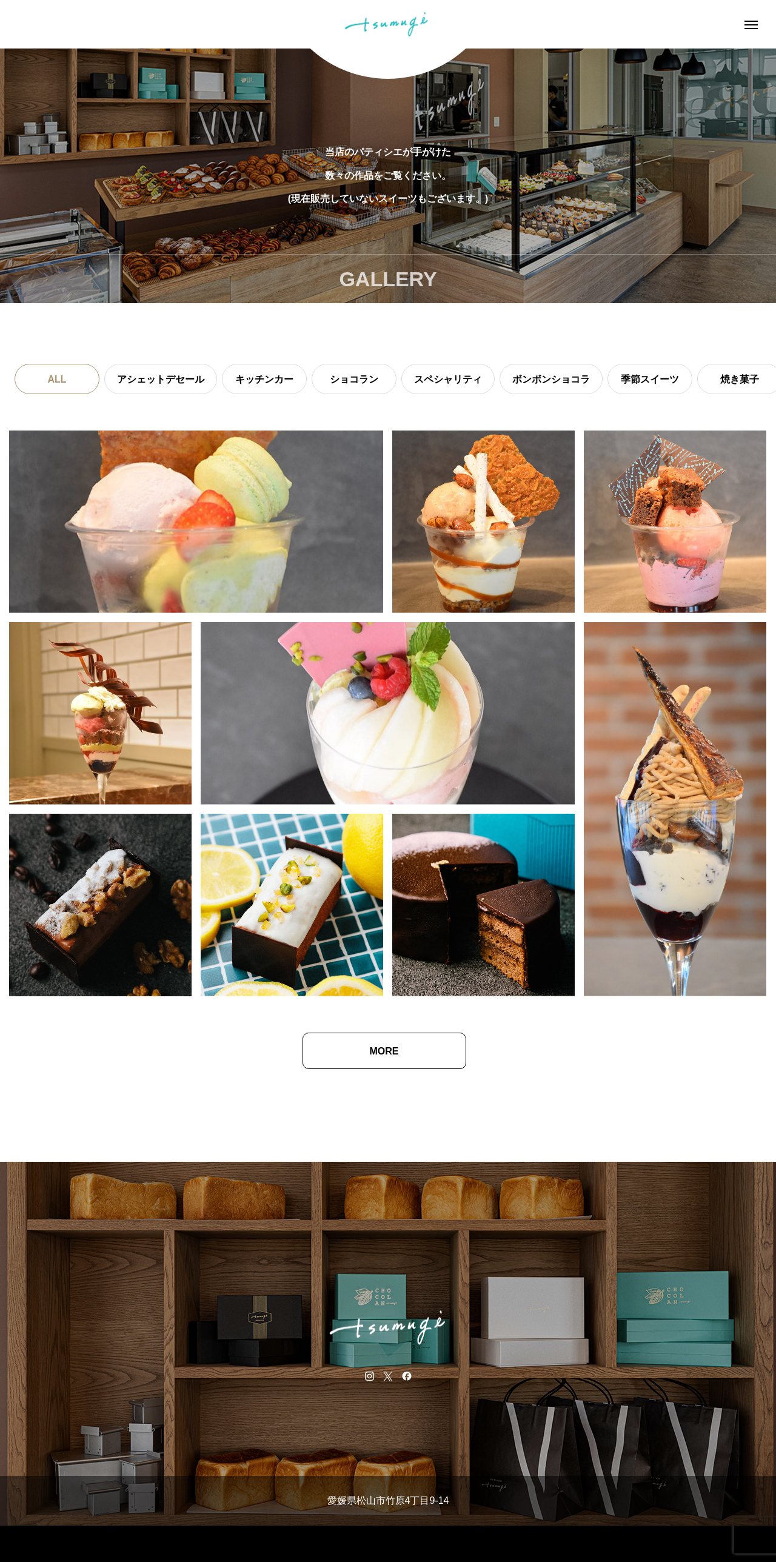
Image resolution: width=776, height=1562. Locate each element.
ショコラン (354, 379)
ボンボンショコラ (551, 379)
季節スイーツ (650, 379)
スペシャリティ (448, 379)
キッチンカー (264, 379)
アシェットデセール (160, 379)
